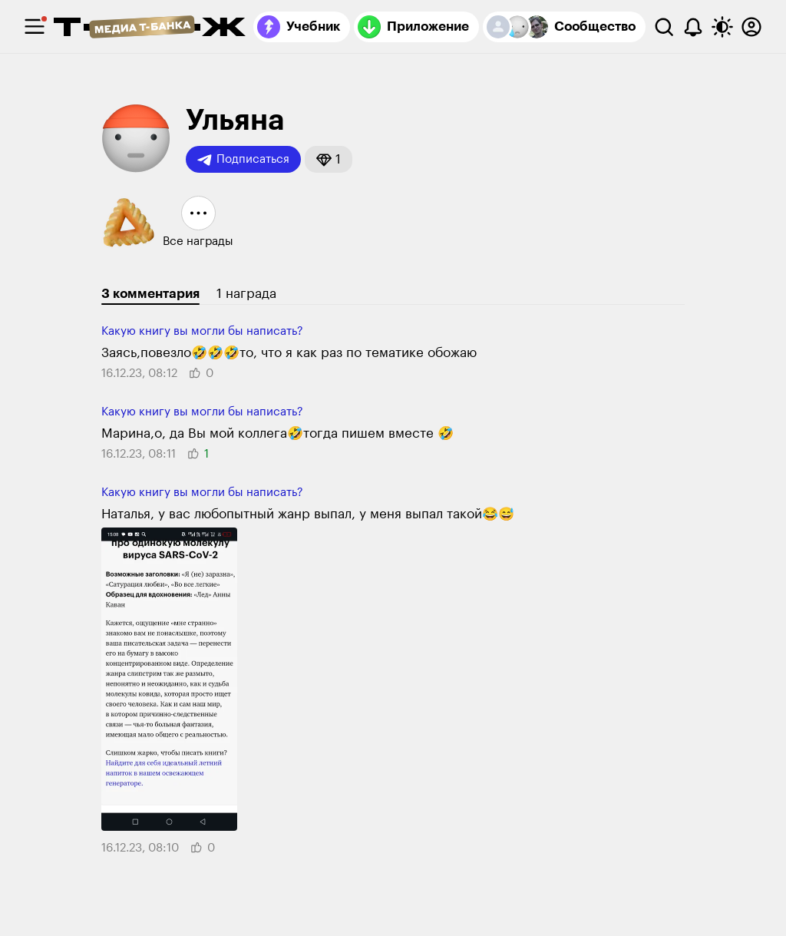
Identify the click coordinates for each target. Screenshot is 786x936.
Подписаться (243, 159)
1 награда (246, 293)
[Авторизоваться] (751, 26)
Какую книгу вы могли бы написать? (202, 331)
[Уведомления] (693, 26)
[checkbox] (34, 26)
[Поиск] (663, 26)
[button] (328, 159)
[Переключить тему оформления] (722, 26)
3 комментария (150, 293)
